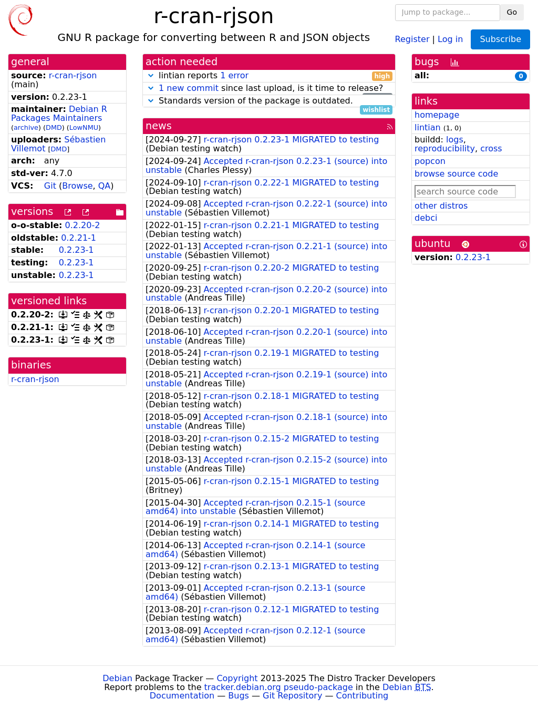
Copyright (236, 678)
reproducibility (445, 148)
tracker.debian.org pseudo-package (278, 687)
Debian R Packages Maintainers (59, 113)
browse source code (456, 174)
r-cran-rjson (73, 75)
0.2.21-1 (78, 238)
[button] (150, 75)
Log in (450, 39)
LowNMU (83, 127)
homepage (437, 115)
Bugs (238, 696)
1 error (234, 75)
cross (491, 148)
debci (426, 218)
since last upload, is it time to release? (269, 88)
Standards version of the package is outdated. (269, 101)
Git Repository (292, 696)
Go (512, 12)
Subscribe (500, 39)
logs (454, 140)
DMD (54, 127)
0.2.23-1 (76, 250)
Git (50, 186)
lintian (428, 127)
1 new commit (189, 88)
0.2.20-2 (82, 225)
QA (104, 186)
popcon (430, 161)
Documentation (182, 696)
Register (412, 39)
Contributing (362, 696)
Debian (117, 678)
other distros (441, 206)
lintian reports (269, 75)
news (159, 126)
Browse (77, 186)
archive (26, 127)
